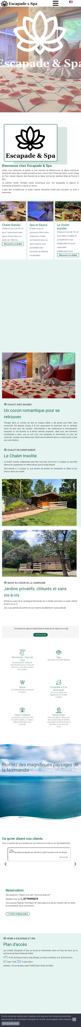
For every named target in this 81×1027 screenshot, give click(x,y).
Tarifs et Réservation (18, 914)
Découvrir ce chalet (13, 244)
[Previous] (6, 864)
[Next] (75, 864)
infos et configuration (11, 1023)
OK (74, 1019)
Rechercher (40, 635)
